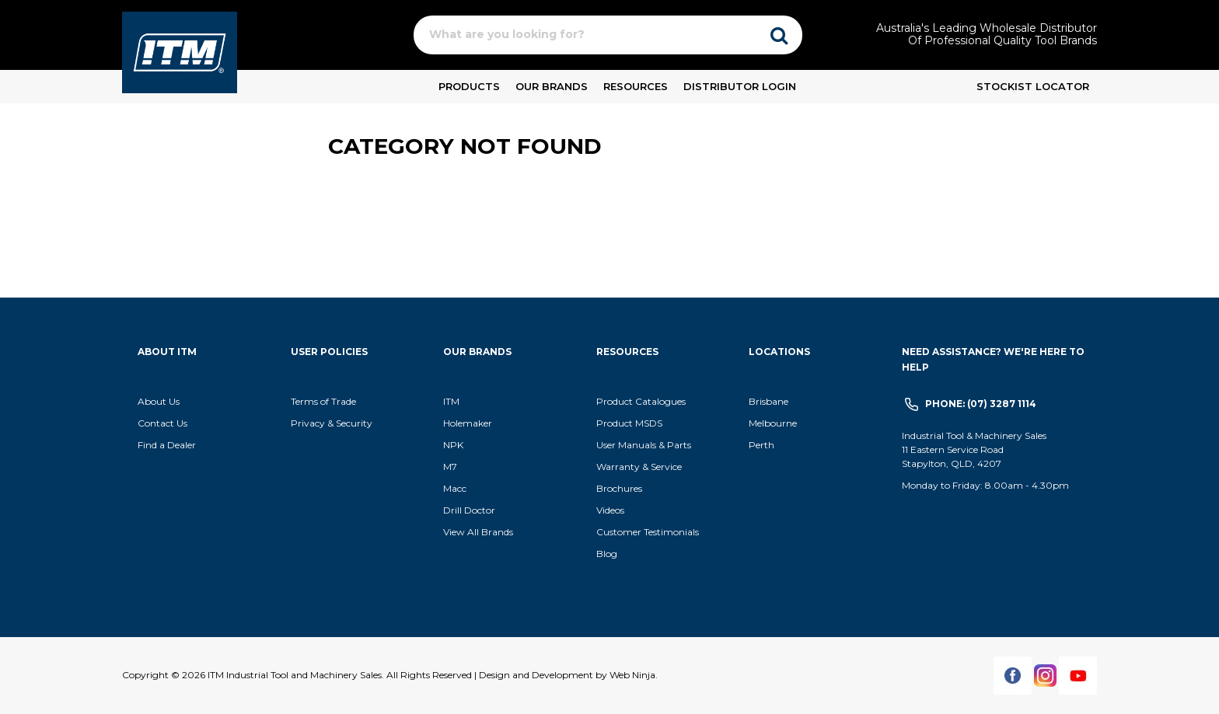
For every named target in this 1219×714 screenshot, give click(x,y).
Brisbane (768, 401)
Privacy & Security (333, 423)
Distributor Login (739, 86)
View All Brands (478, 532)
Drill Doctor (469, 510)
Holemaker (467, 423)
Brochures (619, 488)
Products (469, 86)
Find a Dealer (167, 445)
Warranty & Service (639, 466)
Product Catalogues (641, 401)
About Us (159, 401)
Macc (454, 488)
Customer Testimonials (647, 532)
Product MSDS (629, 423)
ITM (451, 401)
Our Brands (551, 86)
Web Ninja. (634, 675)
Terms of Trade (323, 401)
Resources (635, 86)
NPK (453, 445)
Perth (761, 445)
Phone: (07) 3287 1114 (980, 403)
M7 (450, 466)
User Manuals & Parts (643, 445)
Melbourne (773, 423)
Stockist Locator (1032, 86)
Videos (610, 510)
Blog (606, 553)
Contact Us (162, 423)
